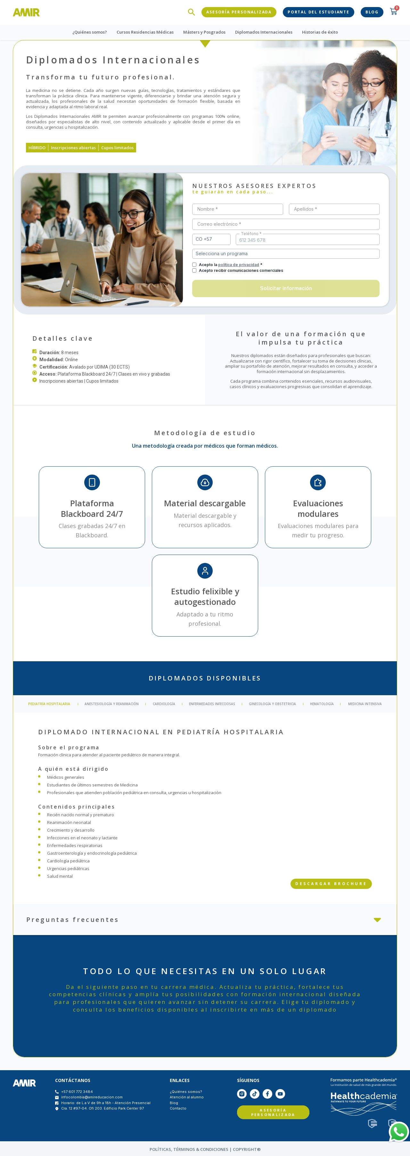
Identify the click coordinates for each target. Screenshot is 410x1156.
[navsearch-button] (191, 11)
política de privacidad (238, 263)
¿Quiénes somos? (89, 31)
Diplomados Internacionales (263, 31)
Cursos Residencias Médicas (145, 31)
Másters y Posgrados (204, 31)
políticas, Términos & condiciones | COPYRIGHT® (205, 1148)
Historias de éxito (320, 31)
